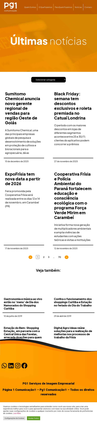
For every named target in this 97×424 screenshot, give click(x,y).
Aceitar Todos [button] (33, 418)
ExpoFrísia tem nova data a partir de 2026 (22, 178)
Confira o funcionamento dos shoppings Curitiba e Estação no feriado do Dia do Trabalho (73, 320)
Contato (88, 7)
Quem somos (30, 7)
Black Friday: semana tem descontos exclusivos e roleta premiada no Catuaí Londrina (73, 105)
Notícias (78, 7)
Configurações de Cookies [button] (14, 418)
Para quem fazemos (63, 7)
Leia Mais (17, 413)
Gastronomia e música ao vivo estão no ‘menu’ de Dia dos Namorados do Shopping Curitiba (23, 321)
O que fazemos (45, 7)
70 (59, 257)
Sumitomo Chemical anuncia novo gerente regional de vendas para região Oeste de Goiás (22, 108)
